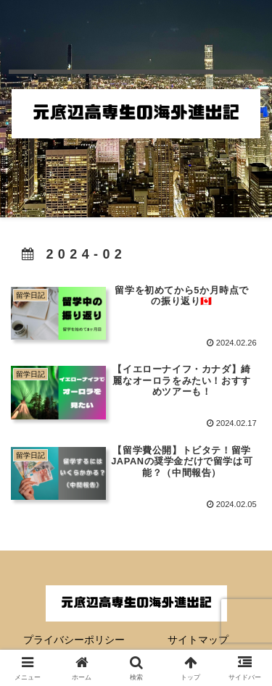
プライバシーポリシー (74, 639)
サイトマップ (198, 639)
